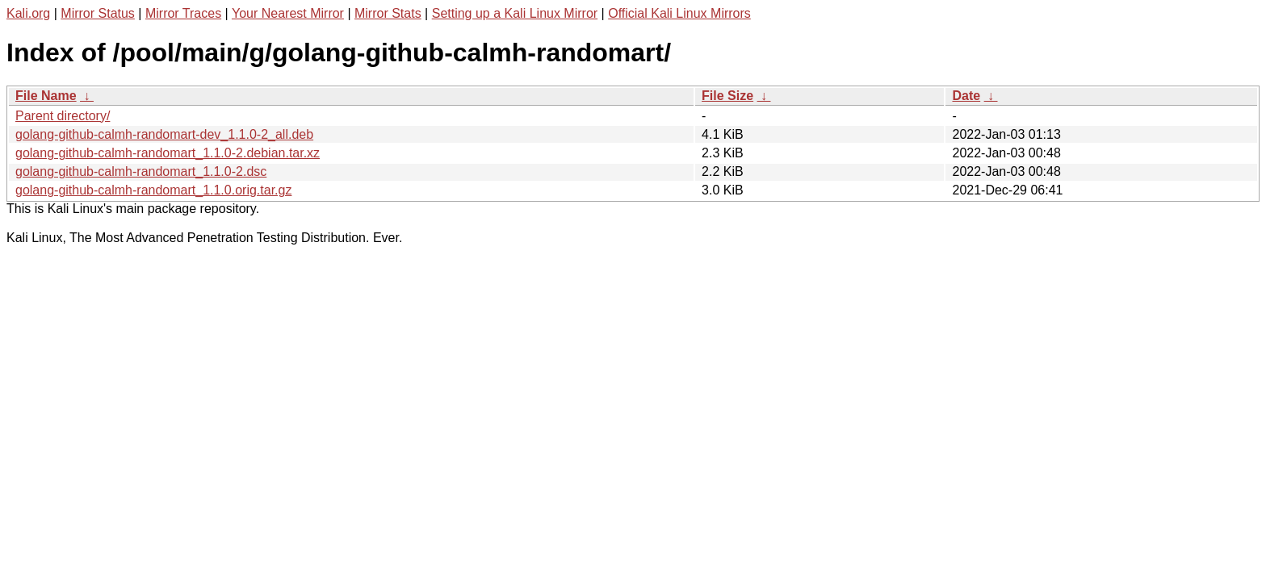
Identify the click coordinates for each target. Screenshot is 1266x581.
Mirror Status (98, 13)
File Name (46, 95)
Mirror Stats (387, 13)
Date (966, 95)
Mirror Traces (183, 13)
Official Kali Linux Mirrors (679, 13)
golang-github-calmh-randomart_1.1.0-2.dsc (140, 171)
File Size (727, 95)
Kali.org (28, 13)
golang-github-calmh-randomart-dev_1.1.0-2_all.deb (164, 134)
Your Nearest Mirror (288, 13)
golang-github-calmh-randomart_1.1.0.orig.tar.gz (153, 190)
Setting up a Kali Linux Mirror (514, 13)
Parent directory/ (62, 116)
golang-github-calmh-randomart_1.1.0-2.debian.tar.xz (167, 153)
